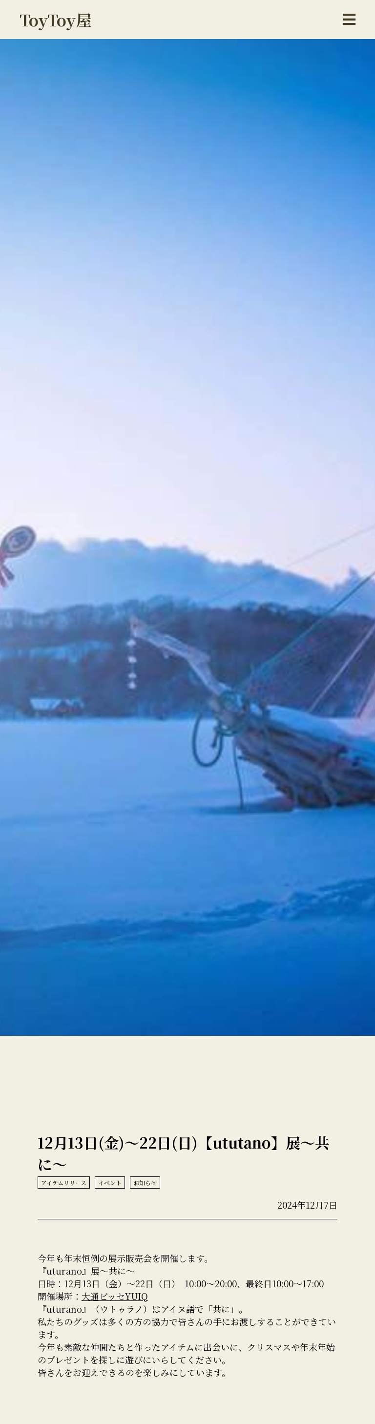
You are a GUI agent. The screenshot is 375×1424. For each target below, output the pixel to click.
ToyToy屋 (56, 19)
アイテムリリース (63, 1182)
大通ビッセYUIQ (115, 1296)
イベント (110, 1182)
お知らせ (145, 1182)
